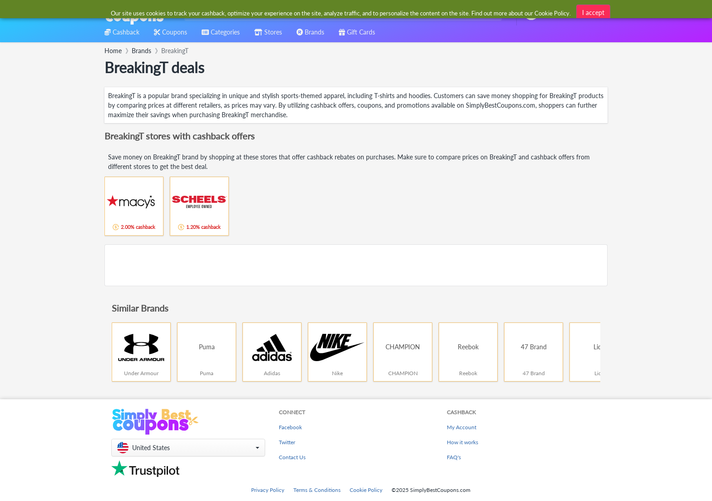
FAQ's (454, 457)
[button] (188, 447)
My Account (461, 427)
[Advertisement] (356, 265)
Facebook (290, 427)
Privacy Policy (267, 489)
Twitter (287, 442)
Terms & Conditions (317, 489)
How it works (462, 442)
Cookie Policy (366, 489)
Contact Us (292, 457)
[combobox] (341, 12)
